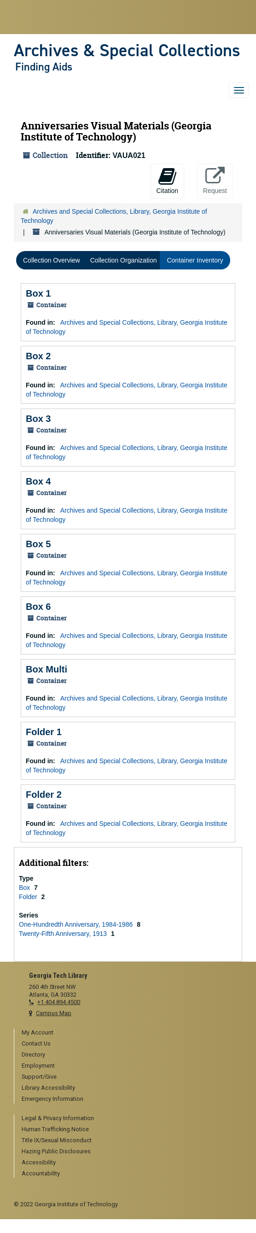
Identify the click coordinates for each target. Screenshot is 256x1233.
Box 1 (38, 293)
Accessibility (39, 1162)
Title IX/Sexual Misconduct (57, 1140)
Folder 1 (44, 732)
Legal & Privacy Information (58, 1118)
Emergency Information (52, 1098)
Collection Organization (123, 260)
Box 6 (38, 607)
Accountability (41, 1173)
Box (25, 887)
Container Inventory (195, 260)
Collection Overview (51, 260)
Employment (38, 1065)
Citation (167, 180)
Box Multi (46, 669)
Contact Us (36, 1043)
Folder (29, 896)
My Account (37, 1032)
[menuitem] (132, 1033)
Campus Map (53, 1013)
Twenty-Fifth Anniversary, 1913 (64, 933)
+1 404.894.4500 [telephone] (58, 1002)
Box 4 (38, 481)
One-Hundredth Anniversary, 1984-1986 (76, 924)
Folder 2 (44, 794)
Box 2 (38, 356)
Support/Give (39, 1076)
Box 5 (38, 544)
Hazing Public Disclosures (56, 1151)
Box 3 (38, 419)
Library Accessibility (48, 1087)
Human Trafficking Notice (55, 1129)
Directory (33, 1054)
